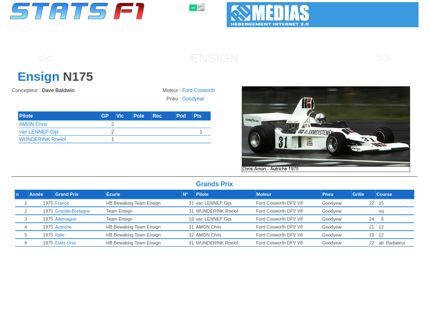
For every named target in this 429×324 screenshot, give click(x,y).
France (93, 203)
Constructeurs (169, 316)
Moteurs (205, 316)
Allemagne (96, 218)
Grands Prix (104, 316)
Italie (91, 234)
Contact (401, 316)
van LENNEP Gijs (39, 132)
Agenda (312, 316)
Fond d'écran (367, 316)
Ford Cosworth (198, 90)
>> (384, 58)
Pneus (231, 316)
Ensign (214, 58)
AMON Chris (33, 124)
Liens (336, 316)
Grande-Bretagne (103, 210)
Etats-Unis (96, 242)
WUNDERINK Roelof (42, 139)
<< (44, 58)
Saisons (71, 316)
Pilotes (135, 316)
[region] (329, 129)
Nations (257, 316)
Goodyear (193, 99)
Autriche (94, 226)
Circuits (284, 316)
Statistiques (39, 316)
